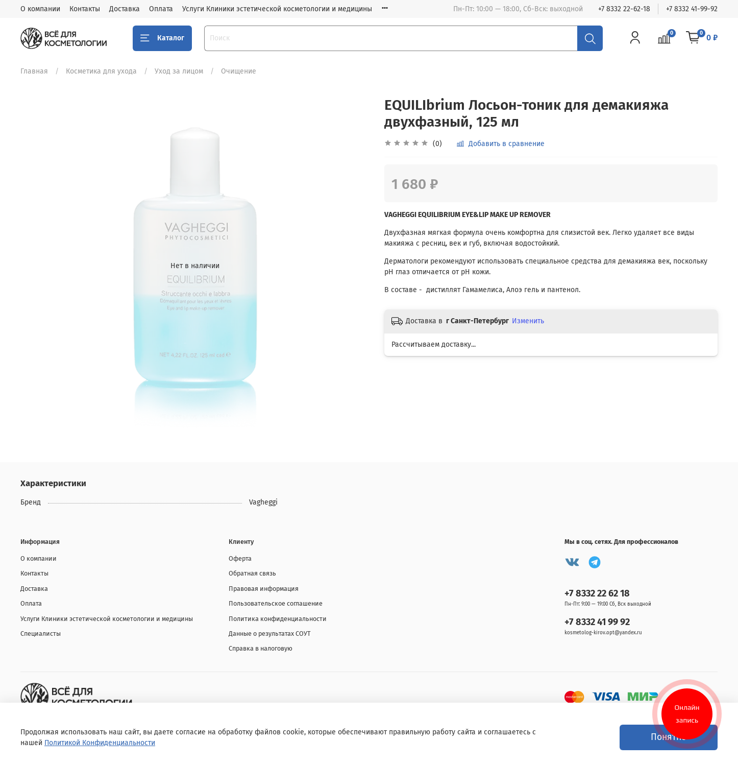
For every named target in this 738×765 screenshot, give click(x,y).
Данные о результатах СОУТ (270, 633)
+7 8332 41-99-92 (692, 9)
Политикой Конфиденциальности (99, 742)
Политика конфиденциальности (278, 619)
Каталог (162, 38)
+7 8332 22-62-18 (624, 9)
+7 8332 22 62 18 (597, 593)
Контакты (84, 9)
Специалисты (40, 633)
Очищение (238, 71)
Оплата (161, 9)
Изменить (528, 321)
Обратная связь (252, 573)
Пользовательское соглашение (276, 603)
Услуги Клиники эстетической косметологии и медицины (277, 9)
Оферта (240, 558)
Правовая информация (264, 588)
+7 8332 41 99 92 (597, 622)
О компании (40, 9)
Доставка (124, 9)
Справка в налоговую (260, 648)
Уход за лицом (179, 71)
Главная (34, 71)
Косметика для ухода (101, 71)
